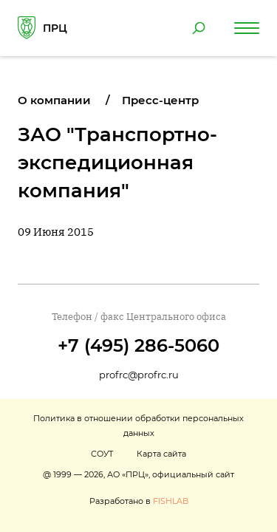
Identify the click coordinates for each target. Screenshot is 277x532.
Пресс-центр (160, 100)
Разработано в (138, 501)
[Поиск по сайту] (198, 28)
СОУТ (102, 454)
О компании (54, 100)
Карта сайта (161, 454)
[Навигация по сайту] (246, 28)
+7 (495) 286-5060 (138, 345)
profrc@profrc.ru (139, 375)
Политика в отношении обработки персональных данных (138, 425)
